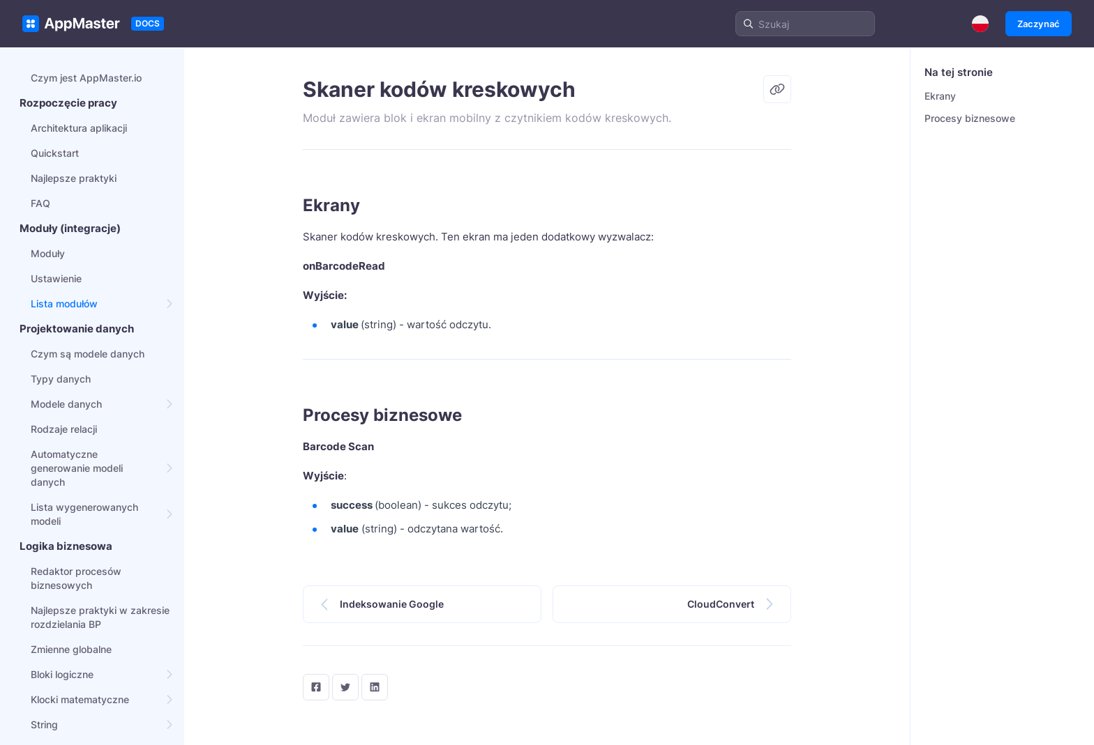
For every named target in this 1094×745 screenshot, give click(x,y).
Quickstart (55, 153)
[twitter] (345, 687)
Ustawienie (56, 278)
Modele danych (66, 404)
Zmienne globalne (71, 649)
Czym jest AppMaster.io (86, 78)
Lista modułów (64, 303)
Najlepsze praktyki (74, 178)
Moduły (48, 253)
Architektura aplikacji (79, 128)
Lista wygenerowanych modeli (84, 514)
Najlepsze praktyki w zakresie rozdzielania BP (100, 617)
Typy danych (61, 379)
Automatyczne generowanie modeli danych (77, 468)
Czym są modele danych (87, 354)
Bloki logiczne (62, 674)
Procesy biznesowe (969, 118)
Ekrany (940, 96)
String (44, 724)
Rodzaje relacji (64, 429)
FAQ (40, 203)
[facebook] (316, 687)
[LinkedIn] (374, 687)
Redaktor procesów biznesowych (76, 578)
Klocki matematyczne (80, 699)
